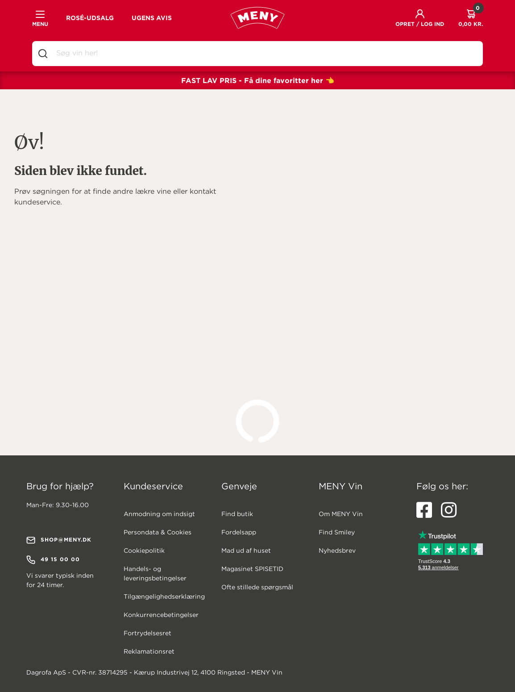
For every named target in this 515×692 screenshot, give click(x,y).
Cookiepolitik (144, 551)
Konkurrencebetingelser (161, 615)
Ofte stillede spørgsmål (257, 587)
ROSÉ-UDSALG (90, 18)
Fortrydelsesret (147, 633)
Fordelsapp (238, 532)
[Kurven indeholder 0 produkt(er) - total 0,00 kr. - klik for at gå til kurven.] (470, 17)
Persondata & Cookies (157, 532)
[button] (419, 17)
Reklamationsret (149, 651)
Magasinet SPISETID (252, 569)
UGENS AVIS (152, 18)
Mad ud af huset (246, 551)
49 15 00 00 (53, 559)
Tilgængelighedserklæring (164, 597)
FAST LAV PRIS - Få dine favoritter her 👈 (257, 80)
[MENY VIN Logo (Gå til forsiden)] (257, 18)
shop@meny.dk (58, 540)
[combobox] (265, 53)
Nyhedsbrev (337, 551)
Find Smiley (337, 532)
